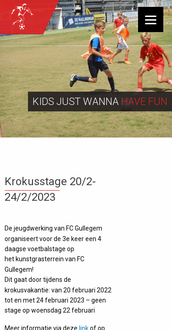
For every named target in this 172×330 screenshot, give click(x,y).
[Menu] (150, 19)
